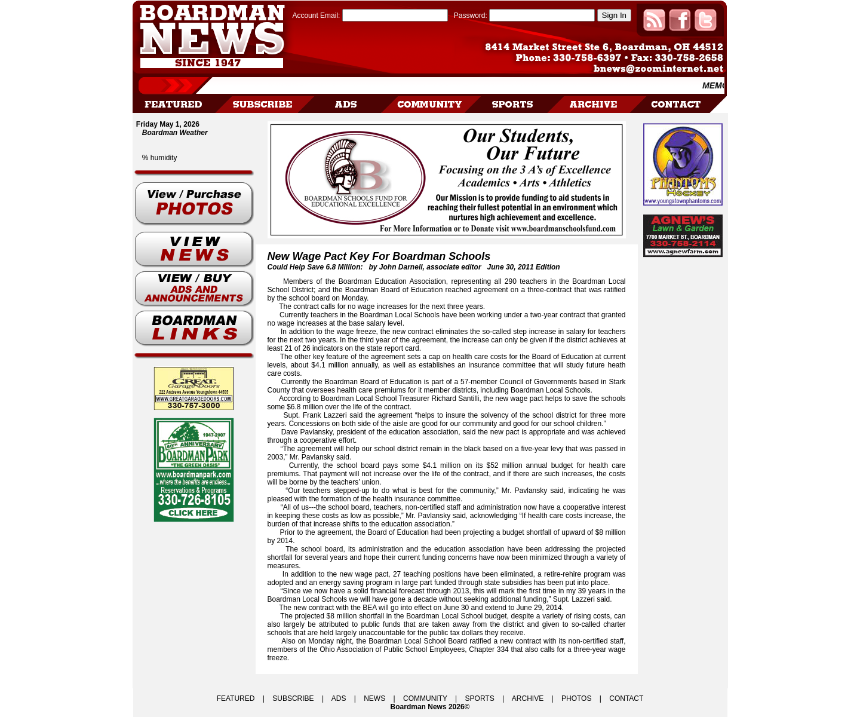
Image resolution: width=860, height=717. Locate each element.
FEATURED (236, 698)
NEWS (374, 698)
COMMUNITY (425, 698)
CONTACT (626, 698)
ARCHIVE (527, 698)
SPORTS (479, 698)
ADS (338, 698)
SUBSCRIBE (293, 698)
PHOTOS (576, 698)
